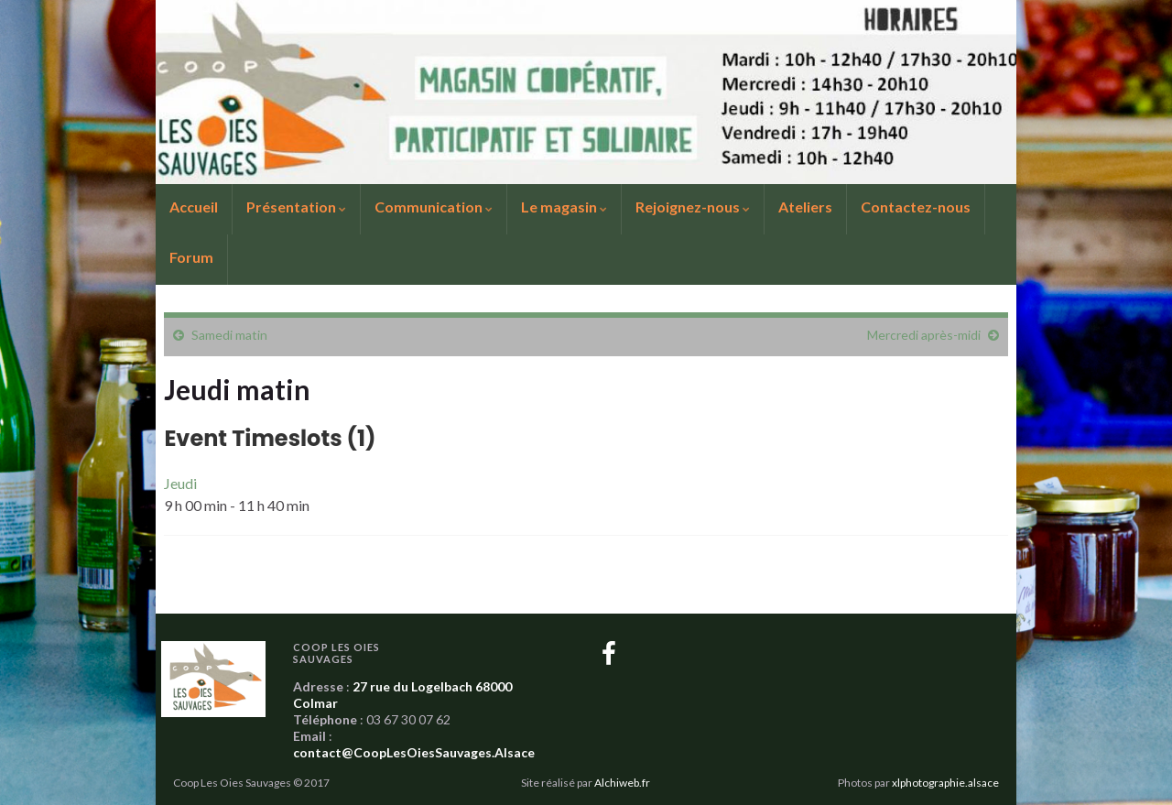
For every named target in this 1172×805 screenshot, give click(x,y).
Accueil (193, 206)
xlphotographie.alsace (945, 782)
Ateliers (805, 206)
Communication (433, 206)
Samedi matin (229, 335)
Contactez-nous (916, 206)
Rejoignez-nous (692, 206)
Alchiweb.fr (622, 782)
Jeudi (180, 483)
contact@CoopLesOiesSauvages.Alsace (414, 752)
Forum (191, 257)
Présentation (296, 206)
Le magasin (564, 206)
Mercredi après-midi (924, 335)
